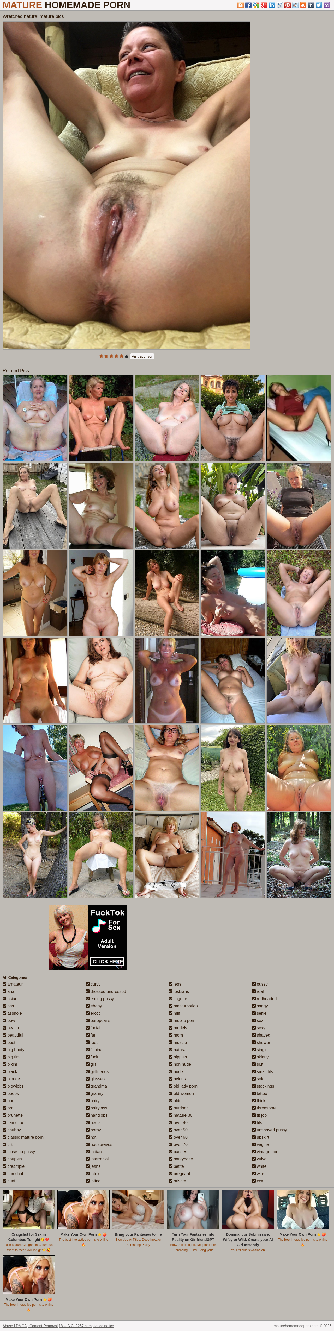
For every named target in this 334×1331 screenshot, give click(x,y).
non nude (180, 1064)
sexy (258, 1028)
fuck (92, 1057)
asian (10, 998)
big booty (13, 1050)
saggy (260, 1006)
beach (11, 1028)
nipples (178, 1057)
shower (261, 1042)
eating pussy (100, 998)
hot (91, 1137)
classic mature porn (23, 1137)
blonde (11, 1079)
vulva (259, 1159)
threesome (264, 1108)
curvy (93, 984)
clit (8, 1144)
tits (257, 1122)
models (178, 1028)
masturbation (183, 1006)
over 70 (178, 1144)
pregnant (179, 1173)
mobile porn (182, 1020)
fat (90, 1035)
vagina (260, 1144)
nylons (177, 1079)
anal (9, 991)
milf (174, 1013)
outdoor (178, 1108)
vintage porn (266, 1152)
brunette (13, 1115)
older (176, 1101)
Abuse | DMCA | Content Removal (30, 1326)
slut (257, 1064)
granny (94, 1093)
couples (12, 1159)
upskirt (260, 1137)
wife (258, 1173)
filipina (94, 1050)
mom (176, 1035)
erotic (93, 1013)
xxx (257, 1181)
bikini (10, 1064)
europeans (98, 1020)
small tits (262, 1071)
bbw (9, 1020)
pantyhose (181, 1159)
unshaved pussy (269, 1130)
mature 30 (180, 1115)
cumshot (13, 1173)
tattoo (259, 1093)
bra (8, 1108)
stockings (263, 1086)
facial (93, 1028)
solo (258, 1079)
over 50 (178, 1130)
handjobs (97, 1115)
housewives (99, 1144)
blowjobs (13, 1086)
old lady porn (183, 1086)
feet (92, 1042)
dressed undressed (106, 991)
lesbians (179, 991)
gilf (91, 1064)
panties (178, 1152)
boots (10, 1101)
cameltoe (13, 1122)
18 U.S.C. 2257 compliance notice (86, 1326)
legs (175, 984)
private (177, 1181)
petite (176, 1166)
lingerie (178, 998)
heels (93, 1122)
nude (176, 1071)
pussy (260, 984)
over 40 (178, 1122)
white (259, 1166)
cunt (9, 1181)
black (10, 1071)
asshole (12, 1013)
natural (177, 1050)
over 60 (178, 1137)
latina (93, 1181)
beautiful (13, 1035)
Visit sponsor (142, 356)
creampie (14, 1166)
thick (258, 1101)
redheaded (264, 998)
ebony (94, 1006)
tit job (259, 1115)
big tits (11, 1057)
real (258, 991)
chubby (12, 1130)
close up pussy (19, 1152)
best (9, 1042)
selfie (259, 1013)
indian (94, 1152)
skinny (260, 1057)
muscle (178, 1042)
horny (93, 1130)
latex (92, 1173)
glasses (95, 1079)
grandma (96, 1086)
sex (257, 1020)
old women (181, 1093)
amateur (13, 984)
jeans (93, 1166)
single (260, 1050)
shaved (261, 1035)
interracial (97, 1159)
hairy (93, 1101)
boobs (11, 1093)
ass (8, 1006)
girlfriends (97, 1071)
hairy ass (96, 1108)
